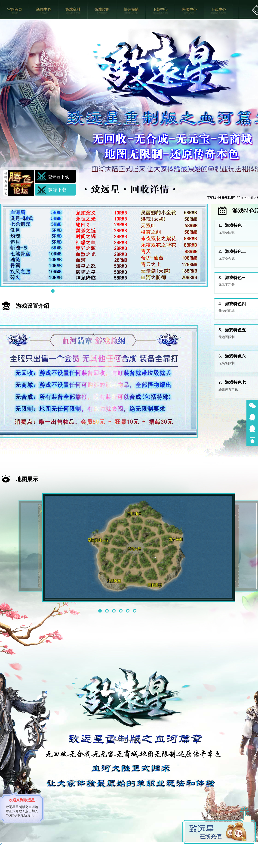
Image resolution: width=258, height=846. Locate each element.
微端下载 (57, 189)
